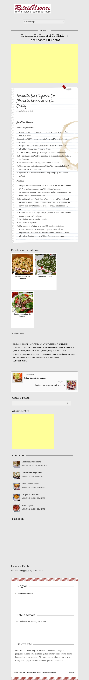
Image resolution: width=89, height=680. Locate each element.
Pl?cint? (54, 354)
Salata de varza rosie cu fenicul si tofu (50, 385)
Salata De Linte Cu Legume (35, 378)
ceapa (16, 351)
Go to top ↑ (71, 672)
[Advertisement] (50, 63)
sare (29, 358)
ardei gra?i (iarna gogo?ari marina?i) (43, 347)
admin (20, 111)
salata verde (22, 358)
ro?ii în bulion (64, 354)
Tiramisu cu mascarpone (31, 462)
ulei (33, 358)
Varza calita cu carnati (30, 484)
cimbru (22, 351)
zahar (56, 358)
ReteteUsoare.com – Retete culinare (32, 8)
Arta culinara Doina (25, 593)
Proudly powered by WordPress (46, 672)
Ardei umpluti (27, 506)
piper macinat (45, 354)
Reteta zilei (63, 344)
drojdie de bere (54, 351)
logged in (25, 570)
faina (64, 351)
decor (44, 351)
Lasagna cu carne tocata (31, 495)
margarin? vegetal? (31, 354)
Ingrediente (18, 354)
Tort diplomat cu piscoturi (32, 473)
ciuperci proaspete (33, 351)
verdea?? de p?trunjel (44, 358)
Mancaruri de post (50, 344)
